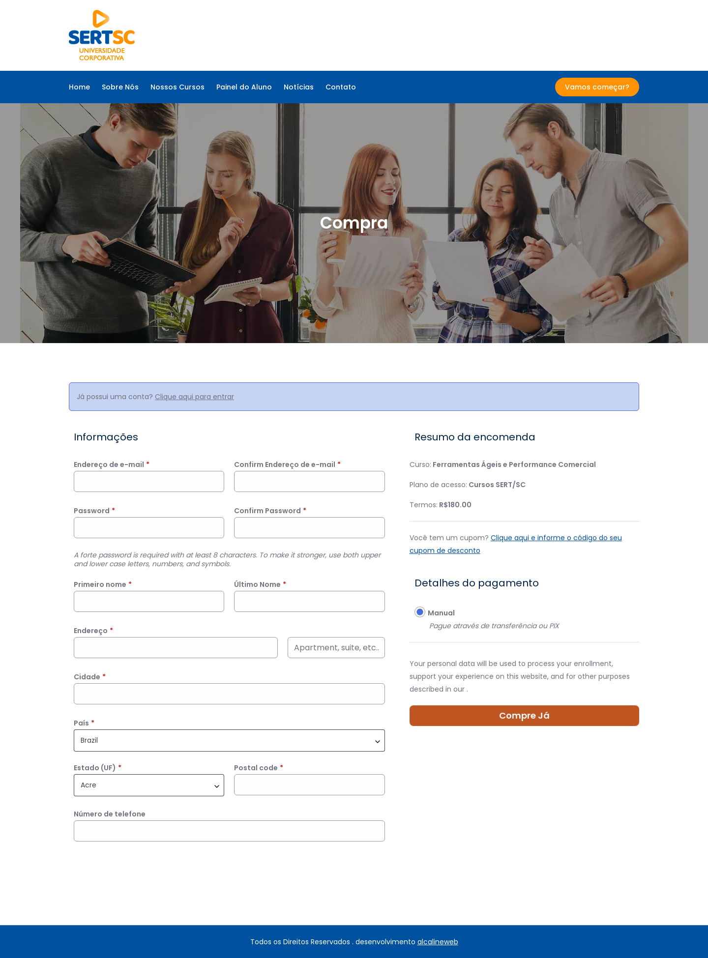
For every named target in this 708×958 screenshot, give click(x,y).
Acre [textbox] (88, 785)
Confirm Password (270, 511)
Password (94, 511)
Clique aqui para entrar (194, 397)
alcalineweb (437, 942)
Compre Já (524, 715)
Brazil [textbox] (89, 740)
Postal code (258, 768)
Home (79, 87)
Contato (340, 87)
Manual (441, 613)
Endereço (93, 631)
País (84, 723)
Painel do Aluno (244, 87)
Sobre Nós (120, 87)
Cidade (90, 677)
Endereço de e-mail (111, 464)
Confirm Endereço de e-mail (287, 464)
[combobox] (229, 740)
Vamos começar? (597, 87)
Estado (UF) (97, 768)
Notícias (299, 87)
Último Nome (260, 584)
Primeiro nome (103, 584)
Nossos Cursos (177, 87)
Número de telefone (110, 814)
